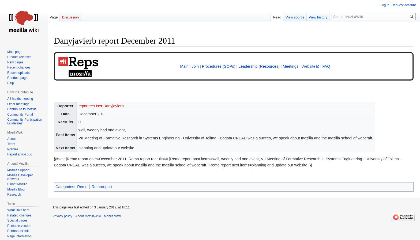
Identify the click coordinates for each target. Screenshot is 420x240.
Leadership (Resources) (259, 66)
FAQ (326, 66)
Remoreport (102, 187)
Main (184, 66)
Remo (82, 187)
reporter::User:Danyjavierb (101, 106)
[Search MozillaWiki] (374, 16)
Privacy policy (62, 216)
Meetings (290, 66)
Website (309, 66)
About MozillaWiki (88, 216)
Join (195, 66)
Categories (64, 187)
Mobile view (112, 216)
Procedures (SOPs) (218, 66)
